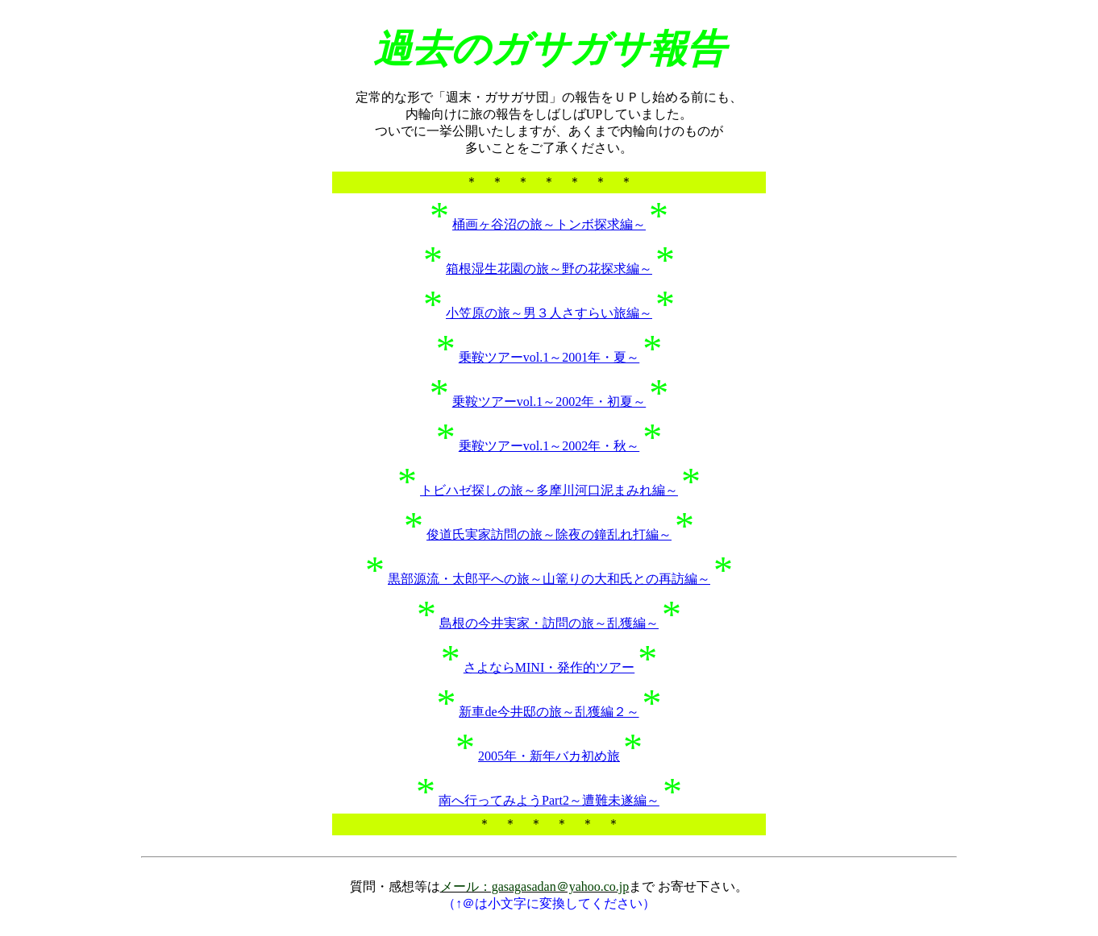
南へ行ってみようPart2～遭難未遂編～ (549, 800)
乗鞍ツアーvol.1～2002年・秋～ (549, 446)
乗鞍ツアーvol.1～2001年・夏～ (549, 357)
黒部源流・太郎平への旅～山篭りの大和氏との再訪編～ (549, 579)
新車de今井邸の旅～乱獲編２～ (548, 712)
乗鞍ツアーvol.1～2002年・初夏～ (549, 401)
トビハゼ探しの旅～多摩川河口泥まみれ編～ (549, 490)
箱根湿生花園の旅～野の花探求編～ (549, 268)
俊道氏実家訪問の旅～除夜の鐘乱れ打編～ (549, 534)
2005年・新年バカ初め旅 (549, 756)
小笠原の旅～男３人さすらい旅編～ (549, 313)
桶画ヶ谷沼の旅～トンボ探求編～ (549, 224)
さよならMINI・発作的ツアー (549, 667)
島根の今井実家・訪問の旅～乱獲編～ (549, 623)
